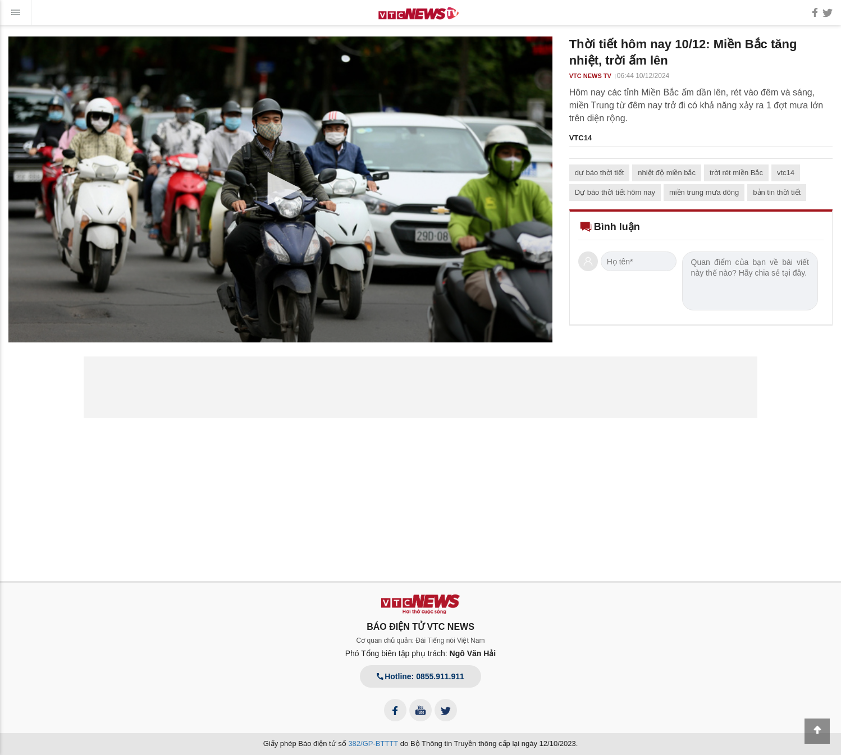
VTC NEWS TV (590, 75)
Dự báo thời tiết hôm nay (615, 192)
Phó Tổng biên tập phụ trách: (420, 653)
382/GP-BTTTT (373, 743)
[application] (280, 189)
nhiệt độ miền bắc (667, 172)
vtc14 (785, 172)
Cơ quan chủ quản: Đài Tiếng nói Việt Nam (420, 640)
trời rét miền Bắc (736, 172)
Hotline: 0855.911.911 (420, 676)
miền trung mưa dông (704, 192)
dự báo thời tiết (599, 172)
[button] (280, 188)
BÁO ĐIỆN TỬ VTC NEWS (420, 627)
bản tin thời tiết (777, 192)
